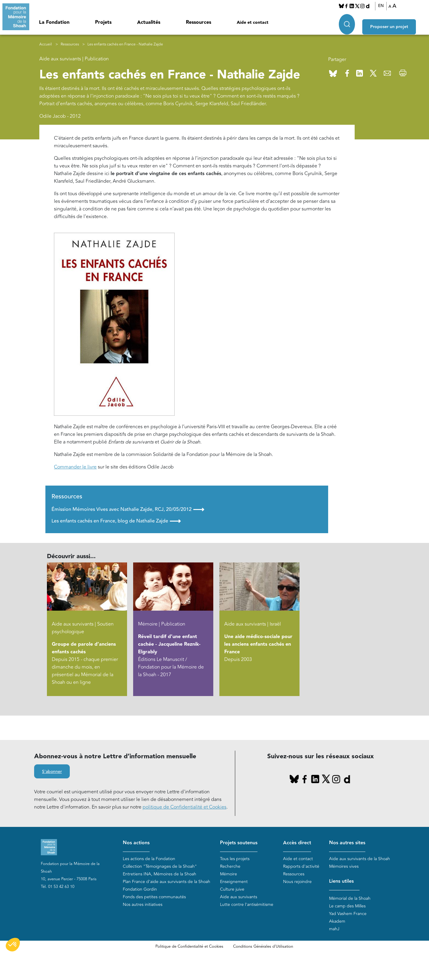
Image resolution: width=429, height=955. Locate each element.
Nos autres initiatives (142, 905)
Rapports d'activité (301, 866)
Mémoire (228, 874)
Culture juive (232, 889)
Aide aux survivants (238, 897)
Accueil (45, 44)
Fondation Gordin (140, 889)
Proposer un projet (397, 21)
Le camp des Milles (347, 906)
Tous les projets (235, 859)
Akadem (337, 921)
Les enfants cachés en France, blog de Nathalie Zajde (116, 521)
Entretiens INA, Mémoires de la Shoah (159, 874)
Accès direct (297, 843)
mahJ (334, 929)
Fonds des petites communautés (154, 897)
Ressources (198, 22)
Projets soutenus (238, 843)
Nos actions (136, 843)
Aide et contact (252, 22)
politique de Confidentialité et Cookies (184, 807)
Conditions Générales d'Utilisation (263, 947)
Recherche (230, 866)
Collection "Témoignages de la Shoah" (160, 866)
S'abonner (52, 772)
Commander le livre (75, 467)
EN (385, 6)
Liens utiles (341, 881)
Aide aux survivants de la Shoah (359, 859)
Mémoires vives (344, 866)
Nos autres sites (347, 843)
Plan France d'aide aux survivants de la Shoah (166, 882)
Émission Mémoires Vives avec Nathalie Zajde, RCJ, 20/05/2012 (127, 509)
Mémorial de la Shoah (349, 899)
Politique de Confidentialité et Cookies (189, 947)
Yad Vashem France (348, 914)
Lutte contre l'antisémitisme (246, 905)
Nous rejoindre (297, 882)
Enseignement (234, 882)
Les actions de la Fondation (149, 859)
